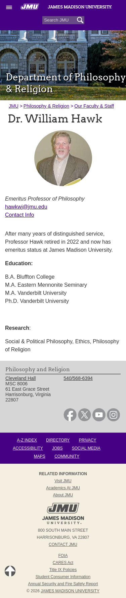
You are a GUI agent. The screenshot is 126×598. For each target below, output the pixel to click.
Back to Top (10, 571)
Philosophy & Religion (46, 106)
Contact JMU (63, 544)
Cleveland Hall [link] (20, 378)
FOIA (63, 555)
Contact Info (19, 215)
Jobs (57, 448)
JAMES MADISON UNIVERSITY (70, 591)
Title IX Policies (63, 569)
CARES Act (63, 562)
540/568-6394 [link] (78, 378)
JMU (13, 106)
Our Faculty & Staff (94, 106)
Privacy (87, 440)
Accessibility (28, 448)
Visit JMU (62, 481)
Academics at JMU (63, 488)
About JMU (63, 495)
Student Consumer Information (63, 576)
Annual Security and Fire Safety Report (63, 584)
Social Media (86, 448)
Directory (58, 440)
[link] (70, 419)
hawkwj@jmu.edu (26, 207)
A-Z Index (27, 440)
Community (66, 456)
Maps (39, 456)
